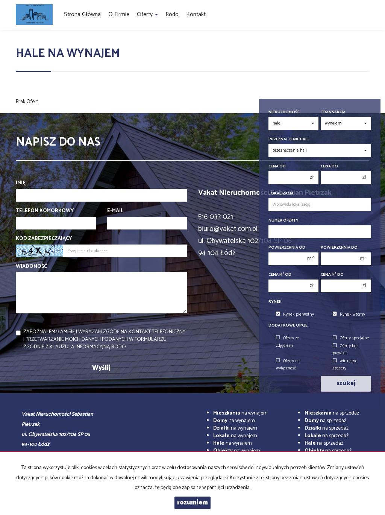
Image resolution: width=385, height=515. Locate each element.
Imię (21, 183)
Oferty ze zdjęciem (287, 342)
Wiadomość (31, 266)
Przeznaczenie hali (288, 139)
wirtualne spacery (345, 365)
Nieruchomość (284, 112)
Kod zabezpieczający (44, 239)
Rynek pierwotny (295, 314)
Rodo (172, 14)
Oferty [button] (147, 14)
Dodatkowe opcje (288, 325)
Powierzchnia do (339, 248)
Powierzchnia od (286, 248)
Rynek (275, 302)
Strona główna (82, 14)
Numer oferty (283, 220)
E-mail (115, 211)
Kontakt (196, 14)
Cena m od (279, 275)
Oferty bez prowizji (345, 350)
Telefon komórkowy (45, 211)
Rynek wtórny (349, 314)
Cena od (277, 166)
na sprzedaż (332, 413)
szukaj (346, 383)
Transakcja (333, 112)
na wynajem (240, 413)
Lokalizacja (281, 193)
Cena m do (332, 275)
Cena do (329, 166)
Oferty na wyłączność (288, 365)
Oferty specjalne (351, 338)
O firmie (118, 14)
